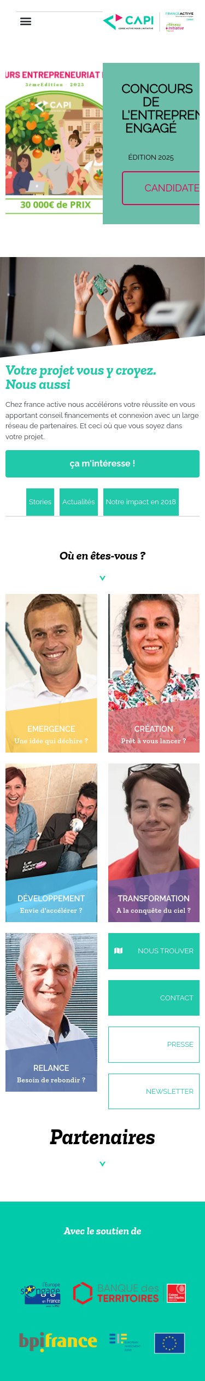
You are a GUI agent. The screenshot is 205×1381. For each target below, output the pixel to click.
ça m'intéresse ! (103, 463)
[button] (25, 21)
